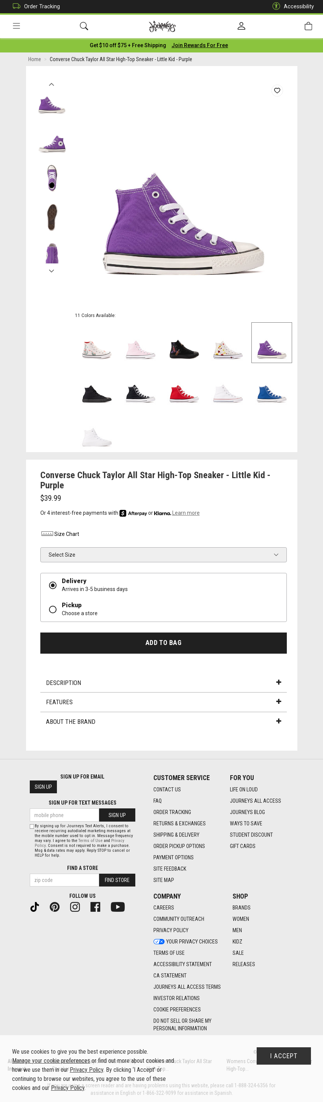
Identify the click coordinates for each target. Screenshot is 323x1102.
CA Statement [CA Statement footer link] (170, 976)
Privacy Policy (86, 1069)
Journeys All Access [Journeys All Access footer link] (255, 801)
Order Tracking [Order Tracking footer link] (172, 812)
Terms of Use (90, 840)
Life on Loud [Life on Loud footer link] (244, 789)
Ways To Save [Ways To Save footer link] (246, 823)
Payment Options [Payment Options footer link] (173, 857)
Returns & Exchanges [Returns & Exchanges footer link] (179, 823)
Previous (52, 82)
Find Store (117, 880)
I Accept (283, 1056)
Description (163, 682)
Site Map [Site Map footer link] (163, 880)
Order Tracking (34, 6)
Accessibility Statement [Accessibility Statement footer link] (182, 965)
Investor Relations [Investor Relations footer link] (176, 999)
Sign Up (43, 787)
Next (52, 269)
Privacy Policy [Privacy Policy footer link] (170, 931)
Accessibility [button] (291, 6)
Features (163, 702)
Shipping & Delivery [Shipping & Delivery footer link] (176, 835)
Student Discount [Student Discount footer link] (251, 835)
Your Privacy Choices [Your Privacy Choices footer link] (185, 942)
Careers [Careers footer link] (163, 908)
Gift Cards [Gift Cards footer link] (243, 846)
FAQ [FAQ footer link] (157, 801)
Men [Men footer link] (237, 931)
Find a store (82, 868)
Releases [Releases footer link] (244, 965)
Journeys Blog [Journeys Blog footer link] (247, 812)
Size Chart (59, 534)
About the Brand (163, 721)
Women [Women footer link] (241, 919)
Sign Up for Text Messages (82, 803)
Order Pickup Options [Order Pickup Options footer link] (179, 846)
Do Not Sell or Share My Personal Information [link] (182, 1025)
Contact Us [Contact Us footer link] (167, 789)
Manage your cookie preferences (51, 1060)
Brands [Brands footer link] (242, 908)
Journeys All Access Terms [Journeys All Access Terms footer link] (187, 987)
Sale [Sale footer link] (238, 953)
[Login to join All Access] (128, 45)
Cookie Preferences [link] (177, 1010)
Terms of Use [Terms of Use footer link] (169, 953)
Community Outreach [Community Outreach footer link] (178, 919)
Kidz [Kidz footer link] (237, 942)
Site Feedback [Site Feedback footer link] (169, 869)
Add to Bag (163, 642)
